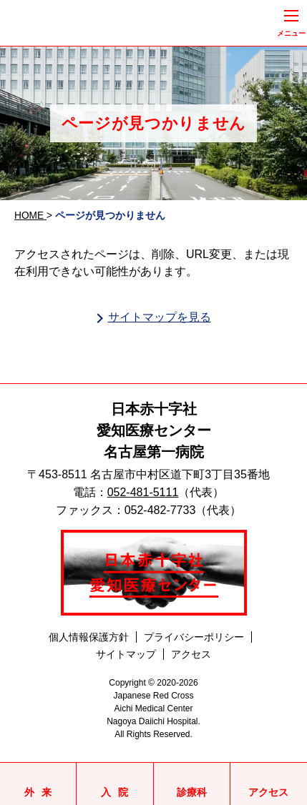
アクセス (191, 654)
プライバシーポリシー (194, 637)
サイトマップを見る (159, 317)
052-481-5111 (143, 492)
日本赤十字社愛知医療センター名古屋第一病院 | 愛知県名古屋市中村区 (107, 23)
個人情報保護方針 (89, 637)
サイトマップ (126, 654)
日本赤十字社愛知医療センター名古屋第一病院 (154, 430)
